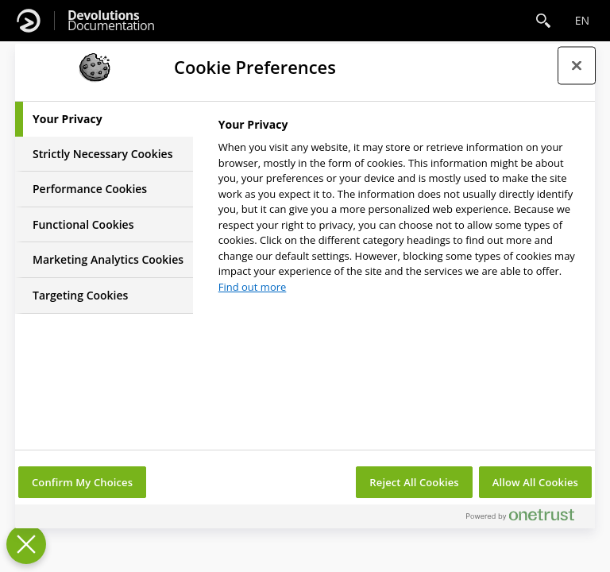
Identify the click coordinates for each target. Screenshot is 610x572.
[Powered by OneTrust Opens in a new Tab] (526, 518)
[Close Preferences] (26, 544)
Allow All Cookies (535, 482)
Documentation (111, 20)
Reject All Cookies (413, 482)
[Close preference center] (576, 65)
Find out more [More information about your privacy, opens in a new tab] (252, 287)
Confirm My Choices (82, 482)
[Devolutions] (28, 20)
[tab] (104, 119)
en (582, 20)
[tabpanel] (399, 210)
